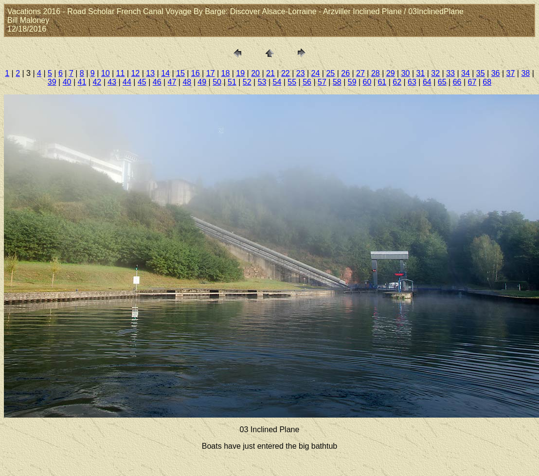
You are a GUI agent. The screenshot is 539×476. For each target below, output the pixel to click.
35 (480, 73)
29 (390, 73)
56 (307, 82)
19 (240, 73)
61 (381, 82)
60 (367, 82)
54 (277, 82)
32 (435, 73)
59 (352, 82)
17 (210, 73)
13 (150, 73)
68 (487, 82)
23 (300, 73)
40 (67, 82)
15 (180, 73)
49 (202, 82)
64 (427, 82)
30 (405, 73)
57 (322, 82)
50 (217, 82)
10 (105, 73)
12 (135, 73)
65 (442, 82)
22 (285, 73)
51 (232, 82)
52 (247, 82)
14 (165, 73)
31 (420, 73)
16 (195, 73)
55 (291, 82)
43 (112, 82)
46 (157, 82)
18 (225, 73)
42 (96, 82)
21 (270, 73)
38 (525, 73)
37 (510, 73)
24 (315, 73)
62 (397, 82)
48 (186, 82)
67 (471, 82)
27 (360, 73)
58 (337, 82)
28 (375, 73)
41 (82, 82)
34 (465, 73)
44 (127, 82)
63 (412, 82)
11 (120, 73)
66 (457, 82)
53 (262, 82)
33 (450, 73)
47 (172, 82)
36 (495, 73)
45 (142, 82)
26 (345, 73)
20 (255, 73)
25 (330, 73)
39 (52, 82)
